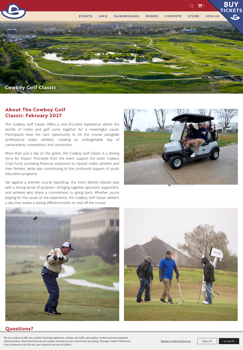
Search (192, 6)
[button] (233, 147)
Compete (173, 16)
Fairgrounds (126, 16)
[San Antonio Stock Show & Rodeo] (13, 11)
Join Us (212, 16)
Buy (231, 7)
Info (103, 16)
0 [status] (204, 6)
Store (193, 16)
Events (85, 16)
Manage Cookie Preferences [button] (176, 341)
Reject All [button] (207, 341)
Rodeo (152, 16)
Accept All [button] (229, 341)
